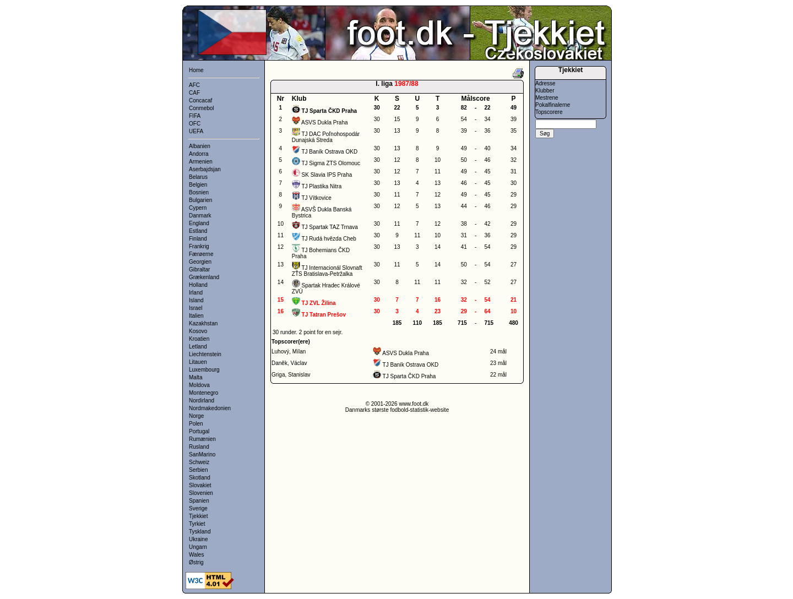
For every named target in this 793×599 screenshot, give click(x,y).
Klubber (544, 91)
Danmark (200, 216)
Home (196, 70)
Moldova (199, 385)
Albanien (199, 146)
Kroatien (199, 339)
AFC (194, 85)
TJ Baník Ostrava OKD (329, 152)
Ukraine (198, 539)
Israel (195, 308)
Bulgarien (200, 200)
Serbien (198, 470)
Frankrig (199, 246)
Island (196, 300)
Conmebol (201, 108)
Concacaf (200, 100)
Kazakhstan (203, 323)
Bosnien (199, 192)
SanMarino (202, 454)
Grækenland (204, 277)
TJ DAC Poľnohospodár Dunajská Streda (326, 137)
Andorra (199, 154)
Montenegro (203, 393)
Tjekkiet (198, 516)
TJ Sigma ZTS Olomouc (330, 163)
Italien (196, 316)
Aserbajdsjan (205, 169)
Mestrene (546, 98)
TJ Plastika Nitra (321, 186)
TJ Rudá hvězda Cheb (328, 239)
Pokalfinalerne (552, 105)
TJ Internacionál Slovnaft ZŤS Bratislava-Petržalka (327, 271)
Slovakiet (200, 485)
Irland (196, 293)
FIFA (194, 116)
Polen (196, 424)
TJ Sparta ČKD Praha (409, 376)
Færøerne (201, 254)
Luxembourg (204, 370)
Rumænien (202, 439)
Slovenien (201, 493)
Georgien (200, 262)
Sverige (198, 508)
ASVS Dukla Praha (324, 122)
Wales (196, 555)
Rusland (199, 447)
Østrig (196, 562)
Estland (198, 231)
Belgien (198, 185)
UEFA (196, 131)
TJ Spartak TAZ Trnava (329, 227)
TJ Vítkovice (316, 198)
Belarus (198, 177)
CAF (194, 93)
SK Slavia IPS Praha (327, 175)
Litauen (198, 362)
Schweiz (199, 462)
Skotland (199, 478)
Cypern (198, 208)
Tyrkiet (197, 524)
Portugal (199, 431)
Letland (198, 347)
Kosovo (198, 331)
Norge (196, 416)
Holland (198, 285)
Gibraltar (199, 269)
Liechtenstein (205, 354)
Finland (198, 239)
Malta (195, 377)
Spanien (199, 501)
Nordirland (201, 400)
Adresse (545, 83)
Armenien (201, 162)
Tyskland (199, 532)
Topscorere (548, 112)
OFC (194, 124)
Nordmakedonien (210, 408)
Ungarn (198, 547)
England (199, 223)
